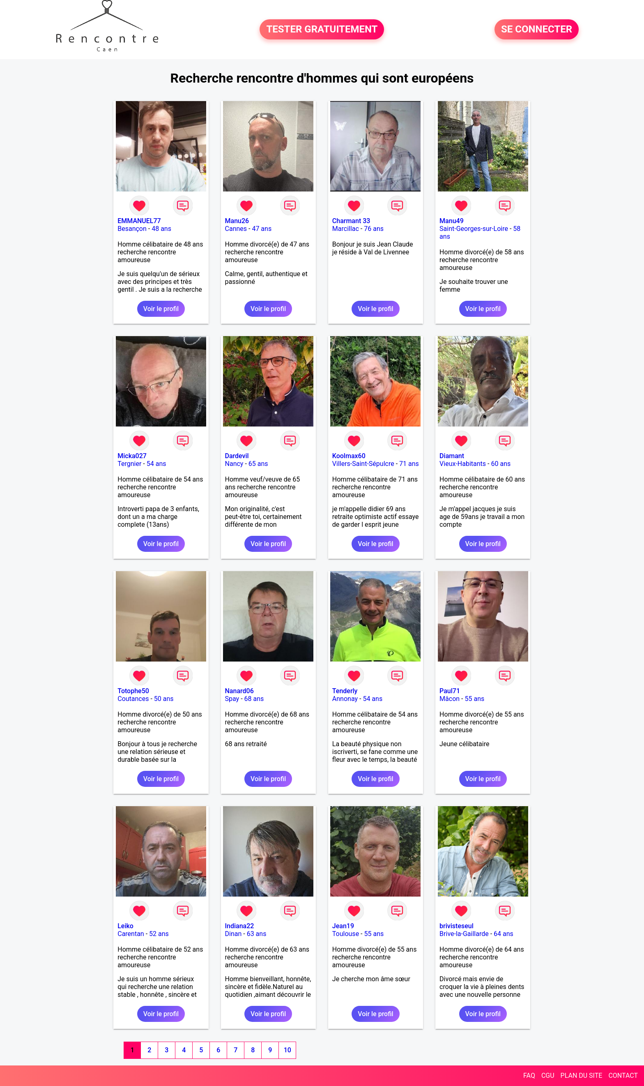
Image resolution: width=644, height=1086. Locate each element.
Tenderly (345, 691)
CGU (547, 1075)
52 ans (159, 934)
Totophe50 (133, 691)
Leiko (125, 926)
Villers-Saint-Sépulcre (363, 464)
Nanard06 (239, 691)
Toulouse (345, 934)
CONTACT (623, 1075)
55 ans (474, 699)
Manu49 (451, 221)
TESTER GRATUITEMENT (321, 29)
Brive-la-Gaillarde (464, 934)
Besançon (132, 229)
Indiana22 (239, 926)
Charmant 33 (351, 221)
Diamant (451, 456)
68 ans (254, 699)
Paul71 (449, 691)
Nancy (234, 464)
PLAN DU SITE (582, 1075)
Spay (232, 699)
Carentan (130, 934)
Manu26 (237, 221)
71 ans (409, 464)
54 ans (156, 464)
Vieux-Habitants (462, 464)
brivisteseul (456, 926)
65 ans (258, 464)
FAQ (529, 1075)
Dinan (233, 934)
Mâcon (449, 699)
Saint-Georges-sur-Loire (473, 229)
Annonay (345, 699)
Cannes (236, 229)
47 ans (261, 229)
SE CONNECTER (536, 29)
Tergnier (129, 464)
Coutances (133, 699)
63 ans (257, 934)
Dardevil (237, 456)
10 (287, 1050)
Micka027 (132, 456)
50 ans (164, 699)
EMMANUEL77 (139, 221)
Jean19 (343, 926)
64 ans (503, 934)
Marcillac (345, 229)
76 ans (374, 229)
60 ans (501, 464)
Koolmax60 (349, 456)
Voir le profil (161, 309)
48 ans (161, 229)
